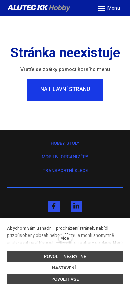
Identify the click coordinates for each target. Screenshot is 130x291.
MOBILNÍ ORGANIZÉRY (65, 156)
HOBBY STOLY (65, 143)
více (65, 238)
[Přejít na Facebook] (53, 206)
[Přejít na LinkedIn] (76, 206)
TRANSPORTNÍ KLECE (65, 170)
